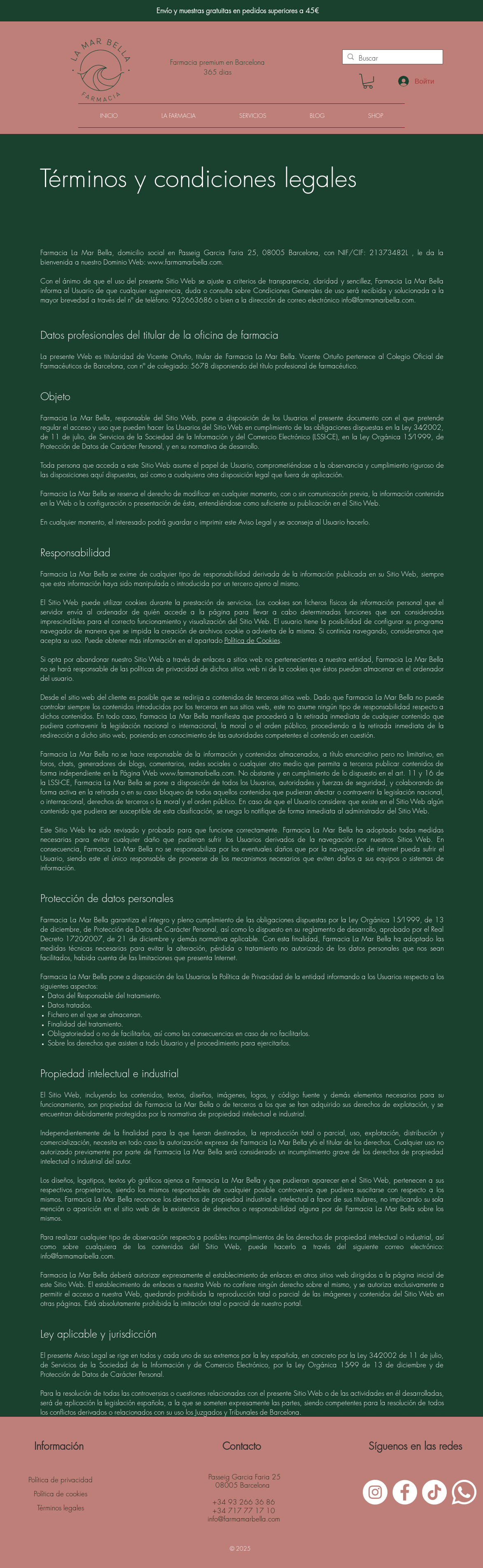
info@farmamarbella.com (377, 300)
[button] (368, 81)
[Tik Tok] (434, 1492)
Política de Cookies (252, 640)
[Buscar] (392, 58)
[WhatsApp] (464, 1492)
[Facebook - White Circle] (404, 1492)
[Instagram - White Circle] (375, 1492)
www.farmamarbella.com (184, 262)
